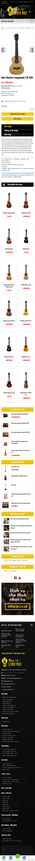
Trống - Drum (5, 774)
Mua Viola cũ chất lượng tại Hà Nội (19, 519)
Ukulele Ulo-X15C (26, 213)
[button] (4, 50)
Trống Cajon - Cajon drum (11, 781)
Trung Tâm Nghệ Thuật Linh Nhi (15, 560)
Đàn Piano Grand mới (9, 697)
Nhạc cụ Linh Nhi (10, 571)
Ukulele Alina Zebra (26, 285)
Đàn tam (13, 485)
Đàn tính (5, 801)
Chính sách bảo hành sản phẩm (20, 630)
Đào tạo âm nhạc (6, 788)
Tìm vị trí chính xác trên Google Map (13, 672)
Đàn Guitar (4, 726)
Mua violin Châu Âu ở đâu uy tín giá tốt (20, 533)
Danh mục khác (6, 835)
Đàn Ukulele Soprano (9, 749)
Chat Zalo (10, 858)
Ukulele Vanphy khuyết (9, 213)
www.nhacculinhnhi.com (7, 689)
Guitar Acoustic (7, 739)
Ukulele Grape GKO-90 (9, 321)
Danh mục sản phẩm (7, 21)
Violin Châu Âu (7, 763)
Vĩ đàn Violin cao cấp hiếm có (12, 767)
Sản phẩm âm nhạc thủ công (11, 841)
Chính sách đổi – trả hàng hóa (20, 636)
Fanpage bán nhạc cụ (9, 684)
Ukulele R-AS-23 (26, 357)
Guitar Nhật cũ (7, 729)
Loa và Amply (7, 777)
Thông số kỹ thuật (11, 130)
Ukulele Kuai (26, 249)
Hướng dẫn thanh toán (6, 646)
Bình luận (7, 134)
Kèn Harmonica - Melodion (9, 815)
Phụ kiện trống (7, 783)
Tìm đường (3, 858)
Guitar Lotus (7, 733)
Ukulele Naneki (9, 249)
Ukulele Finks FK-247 (26, 321)
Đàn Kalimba (7, 829)
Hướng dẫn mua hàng (20, 646)
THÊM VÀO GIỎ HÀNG (17, 114)
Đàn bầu (5, 804)
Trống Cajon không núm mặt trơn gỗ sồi (20, 495)
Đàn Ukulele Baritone (9, 755)
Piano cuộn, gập (8, 699)
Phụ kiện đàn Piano (8, 713)
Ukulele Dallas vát (9, 357)
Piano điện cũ (7, 703)
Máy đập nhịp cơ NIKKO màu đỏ (19, 476)
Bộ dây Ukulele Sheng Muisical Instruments (19, 442)
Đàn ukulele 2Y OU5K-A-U (26, 394)
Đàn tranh (6, 809)
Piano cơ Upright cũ (9, 707)
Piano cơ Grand (7, 709)
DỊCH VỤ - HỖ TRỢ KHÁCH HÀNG (11, 625)
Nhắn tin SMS (31, 858)
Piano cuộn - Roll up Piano (11, 711)
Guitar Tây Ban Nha (9, 735)
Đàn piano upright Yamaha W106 (20, 423)
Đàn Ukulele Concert (9, 751)
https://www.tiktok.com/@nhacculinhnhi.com (19, 175)
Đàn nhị (5, 803)
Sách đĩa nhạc (7, 839)
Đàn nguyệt (6, 807)
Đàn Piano (4, 694)
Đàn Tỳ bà (6, 797)
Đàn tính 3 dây (15, 467)
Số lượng (4, 106)
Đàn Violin (4, 760)
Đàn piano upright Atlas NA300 (19, 414)
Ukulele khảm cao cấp (9, 393)
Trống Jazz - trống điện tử (11, 779)
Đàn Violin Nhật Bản (9, 765)
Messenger (24, 858)
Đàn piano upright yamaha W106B (20, 432)
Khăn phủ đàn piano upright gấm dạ (20, 503)
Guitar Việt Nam (8, 737)
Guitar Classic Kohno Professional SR (20, 451)
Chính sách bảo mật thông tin (7, 641)
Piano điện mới (7, 701)
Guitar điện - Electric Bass (11, 741)
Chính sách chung (6, 631)
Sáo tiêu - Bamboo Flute (10, 811)
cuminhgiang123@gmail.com (14, 678)
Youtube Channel (6, 687)
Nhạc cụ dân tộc (6, 793)
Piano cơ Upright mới (9, 705)
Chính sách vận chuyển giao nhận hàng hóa (6, 635)
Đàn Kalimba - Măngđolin (9, 825)
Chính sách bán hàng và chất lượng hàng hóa (21, 640)
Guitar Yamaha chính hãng (11, 731)
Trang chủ (5, 28)
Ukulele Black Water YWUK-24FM (9, 286)
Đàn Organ (4, 718)
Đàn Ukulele (13, 28)
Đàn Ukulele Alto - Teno (10, 753)
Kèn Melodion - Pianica (10, 821)
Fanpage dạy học (8, 681)
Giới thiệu (7, 126)
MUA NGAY (17, 119)
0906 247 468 (21, 101)
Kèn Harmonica (7, 819)
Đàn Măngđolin (7, 831)
